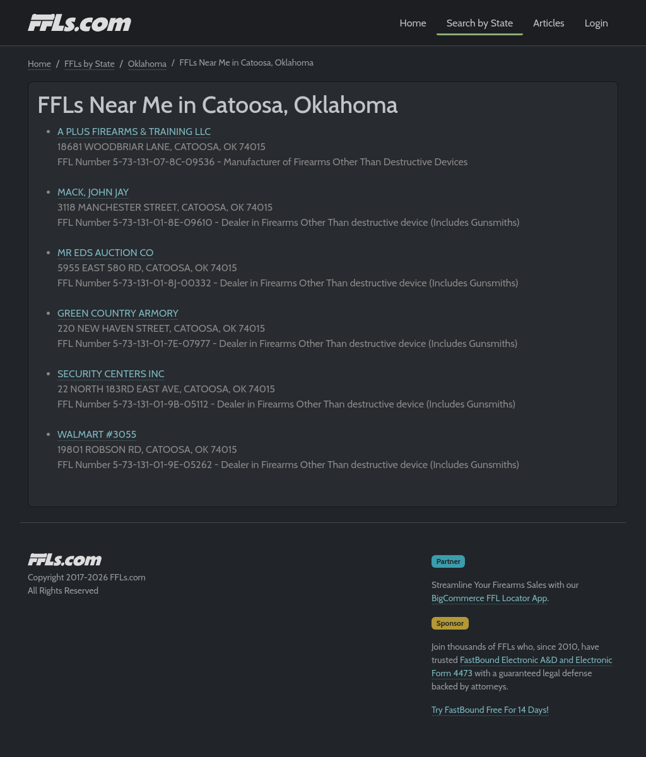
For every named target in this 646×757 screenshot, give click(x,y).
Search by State (480, 23)
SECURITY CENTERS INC (111, 374)
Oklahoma (147, 63)
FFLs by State (89, 63)
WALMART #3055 (96, 434)
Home (413, 23)
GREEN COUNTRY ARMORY (118, 313)
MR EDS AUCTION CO (105, 253)
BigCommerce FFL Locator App (489, 598)
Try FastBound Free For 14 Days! (490, 709)
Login (596, 23)
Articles (548, 23)
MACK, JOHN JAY (93, 192)
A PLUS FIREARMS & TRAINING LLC (134, 132)
